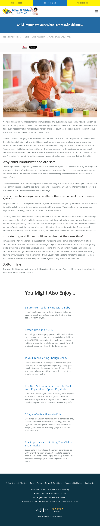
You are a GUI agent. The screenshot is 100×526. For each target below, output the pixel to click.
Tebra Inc (23, 483)
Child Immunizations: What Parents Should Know (51, 37)
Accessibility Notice (73, 483)
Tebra (61, 516)
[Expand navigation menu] (96, 11)
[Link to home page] (26, 11)
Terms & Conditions (53, 483)
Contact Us (89, 483)
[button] (50, 3)
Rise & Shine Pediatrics (12, 37)
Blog (27, 37)
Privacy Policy (36, 483)
